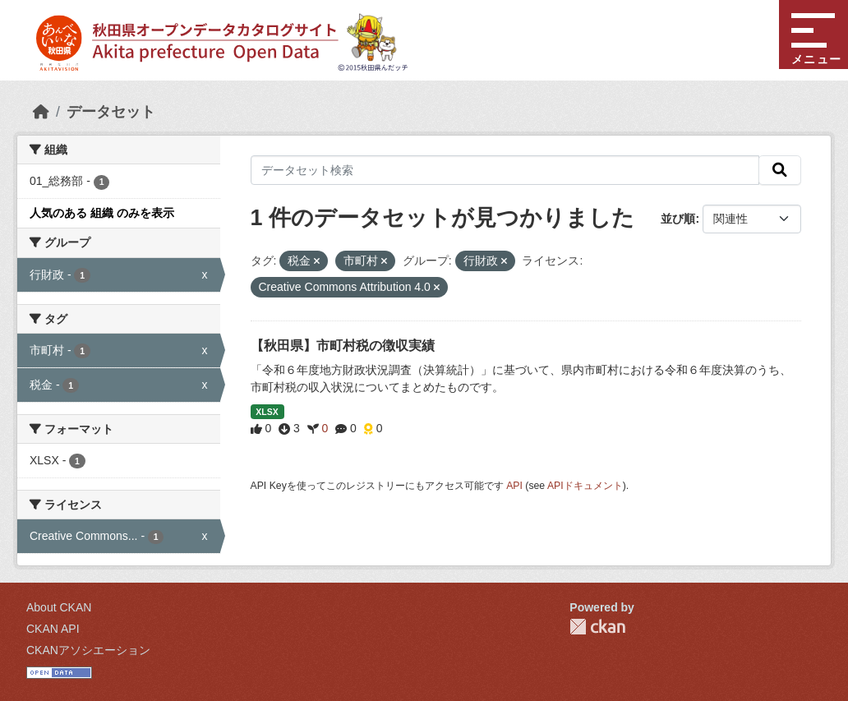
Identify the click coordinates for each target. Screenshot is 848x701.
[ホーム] (41, 112)
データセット (111, 112)
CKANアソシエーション (88, 650)
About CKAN (58, 607)
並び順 (678, 218)
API (514, 485)
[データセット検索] (505, 170)
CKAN (597, 626)
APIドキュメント (585, 485)
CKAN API (53, 628)
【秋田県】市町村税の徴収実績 (343, 346)
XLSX (267, 412)
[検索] (779, 170)
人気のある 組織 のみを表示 (102, 212)
